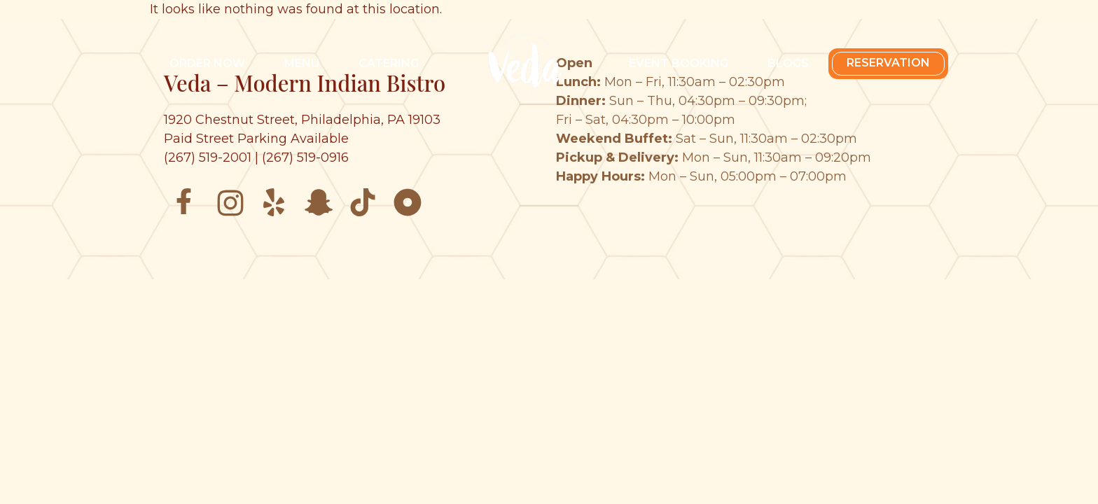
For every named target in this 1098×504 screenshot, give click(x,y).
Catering (389, 63)
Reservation (888, 62)
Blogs (788, 63)
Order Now (207, 63)
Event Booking (678, 63)
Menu (301, 63)
